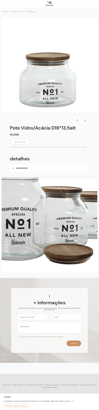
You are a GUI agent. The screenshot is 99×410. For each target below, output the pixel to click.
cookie (72, 401)
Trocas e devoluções (34, 385)
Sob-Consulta (20, 142)
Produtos (5, 11)
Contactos (6, 385)
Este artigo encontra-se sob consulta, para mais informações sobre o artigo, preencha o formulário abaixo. (48, 147)
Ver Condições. (58, 337)
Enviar (74, 343)
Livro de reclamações (49, 387)
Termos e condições (52, 385)
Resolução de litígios (87, 385)
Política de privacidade (69, 385)
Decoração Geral (16, 11)
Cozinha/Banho (30, 11)
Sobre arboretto (19, 385)
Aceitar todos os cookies (16, 406)
